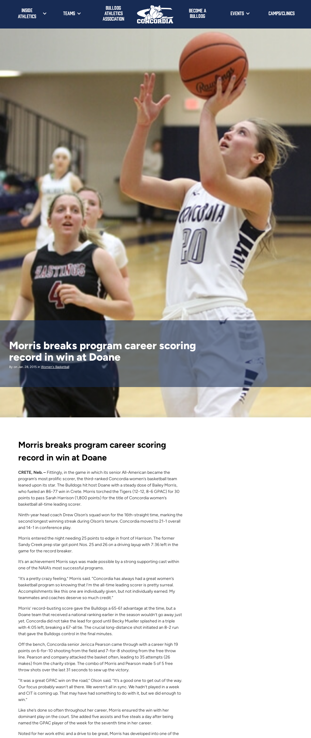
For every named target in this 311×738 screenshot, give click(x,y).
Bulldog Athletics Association (113, 13)
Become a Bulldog (197, 13)
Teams (69, 13)
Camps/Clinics (281, 13)
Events (237, 13)
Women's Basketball (55, 367)
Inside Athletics (27, 13)
